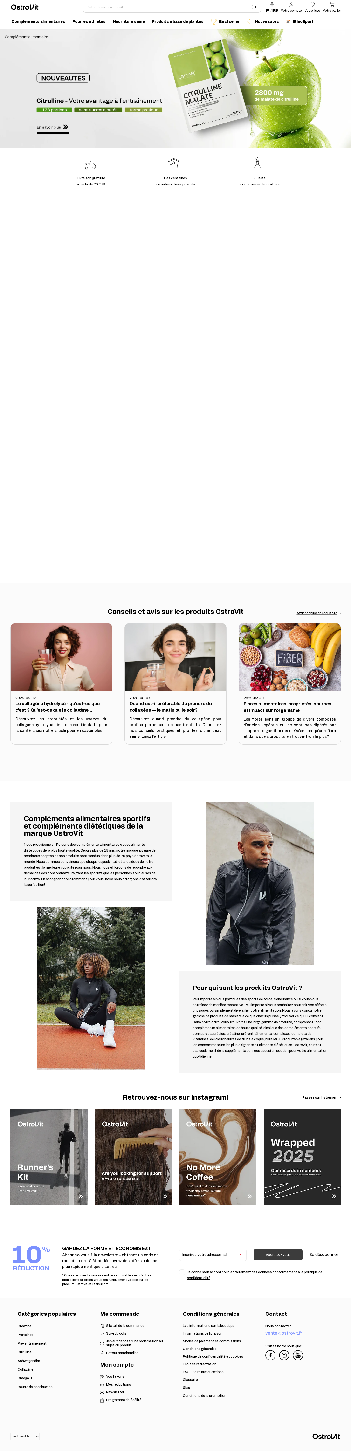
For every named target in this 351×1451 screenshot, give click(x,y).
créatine (233, 1033)
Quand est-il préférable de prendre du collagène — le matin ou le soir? (171, 707)
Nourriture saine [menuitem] (129, 22)
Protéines (25, 1335)
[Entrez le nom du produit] (172, 7)
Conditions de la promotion (204, 1395)
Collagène (25, 1369)
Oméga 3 (25, 1378)
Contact (276, 1314)
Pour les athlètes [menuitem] (89, 22)
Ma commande (119, 1314)
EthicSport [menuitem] (300, 22)
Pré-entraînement (32, 1343)
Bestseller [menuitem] (225, 22)
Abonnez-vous (278, 1254)
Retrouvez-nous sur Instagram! (175, 1097)
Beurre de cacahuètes (35, 1387)
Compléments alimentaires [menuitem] (38, 22)
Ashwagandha (29, 1361)
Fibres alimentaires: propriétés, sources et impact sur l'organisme (287, 707)
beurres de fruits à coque (244, 1039)
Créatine (24, 1326)
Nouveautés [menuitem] (263, 22)
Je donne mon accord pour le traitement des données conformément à (254, 1275)
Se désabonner (324, 1254)
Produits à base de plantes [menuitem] (178, 22)
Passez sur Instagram (320, 1097)
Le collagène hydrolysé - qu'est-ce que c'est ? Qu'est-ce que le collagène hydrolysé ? (57, 708)
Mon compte (117, 1365)
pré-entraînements (256, 1033)
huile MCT (273, 1039)
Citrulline (25, 1352)
